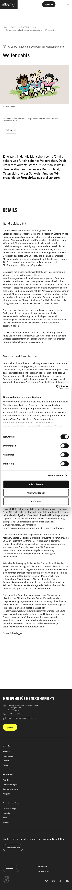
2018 (34, 27)
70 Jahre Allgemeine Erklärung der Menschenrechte (22, 30)
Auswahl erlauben (36, 492)
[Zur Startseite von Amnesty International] (9, 5)
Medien (6, 822)
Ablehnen (36, 501)
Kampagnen (8, 756)
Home (5, 27)
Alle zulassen (36, 484)
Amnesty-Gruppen (11, 789)
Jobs (5, 817)
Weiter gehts (49, 30)
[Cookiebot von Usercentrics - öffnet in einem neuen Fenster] (56, 387)
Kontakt (6, 813)
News (5, 765)
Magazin (6, 793)
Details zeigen (55, 475)
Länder (6, 760)
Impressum (42, 866)
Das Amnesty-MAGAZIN (20, 27)
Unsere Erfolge (9, 808)
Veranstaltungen (10, 784)
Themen (6, 751)
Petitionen (7, 780)
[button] (61, 4)
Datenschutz (43, 871)
